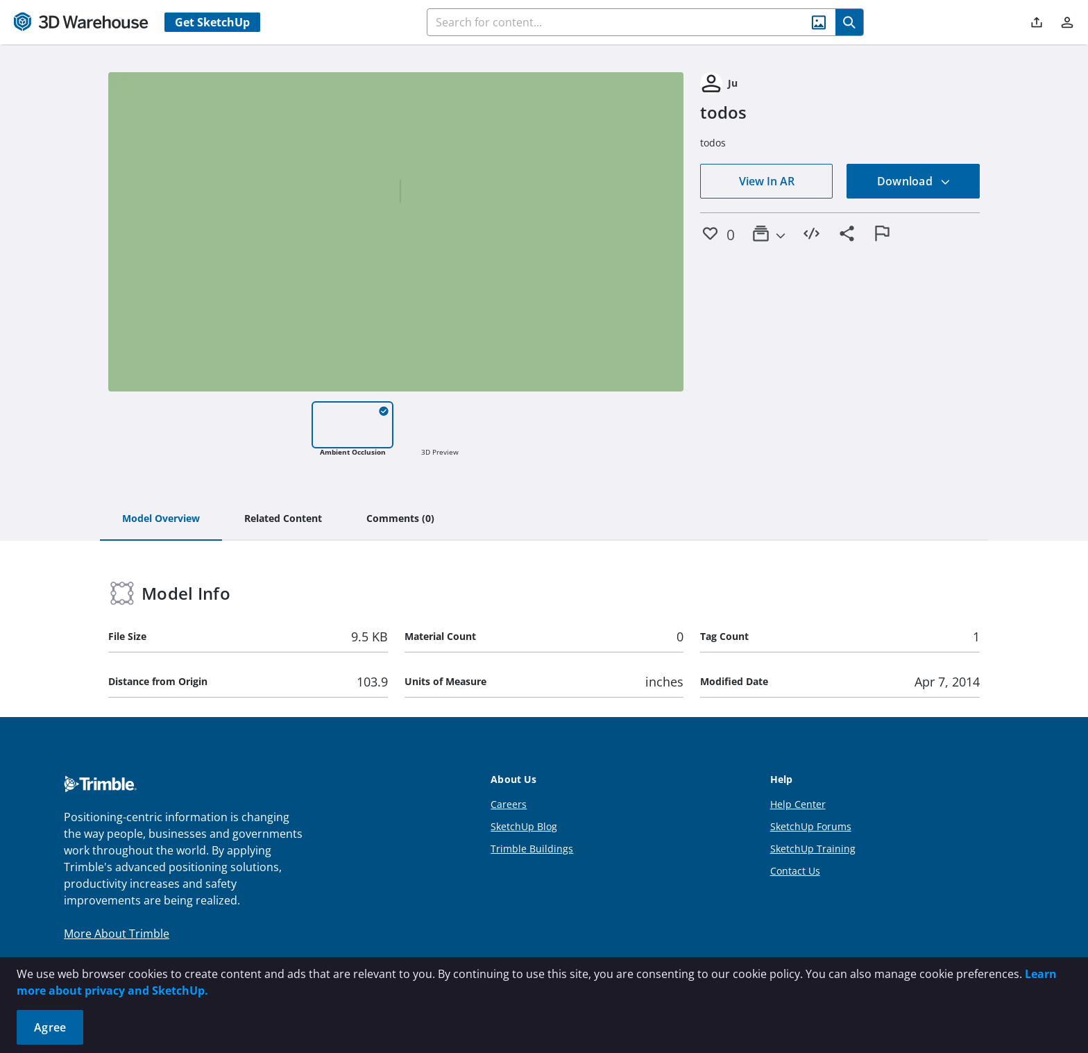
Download (914, 181)
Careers (509, 804)
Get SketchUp (212, 22)
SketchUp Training (813, 848)
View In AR (766, 181)
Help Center (798, 804)
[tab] (161, 519)
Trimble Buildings (532, 848)
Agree (50, 1027)
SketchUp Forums (810, 826)
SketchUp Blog (524, 826)
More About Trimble (116, 933)
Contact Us (795, 870)
